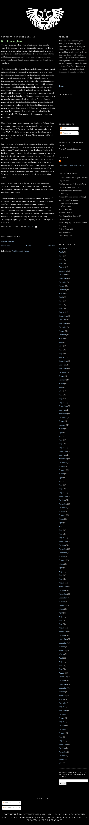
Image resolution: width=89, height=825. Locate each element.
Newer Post (5, 246)
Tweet (61, 86)
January (62, 286)
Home (28, 246)
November (63, 278)
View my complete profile (72, 166)
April (61, 252)
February (62, 290)
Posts (63, 128)
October (62, 275)
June (60, 260)
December (63, 282)
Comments (65, 133)
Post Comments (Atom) (20, 251)
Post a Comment (7, 242)
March (61, 248)
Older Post (51, 246)
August (61, 267)
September (63, 271)
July (60, 263)
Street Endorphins (11, 41)
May (60, 256)
